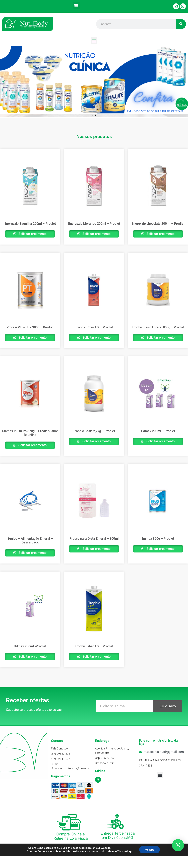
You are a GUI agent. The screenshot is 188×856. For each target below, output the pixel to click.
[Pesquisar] (181, 24)
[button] (76, 5)
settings (127, 851)
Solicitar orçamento (32, 234)
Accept (149, 850)
